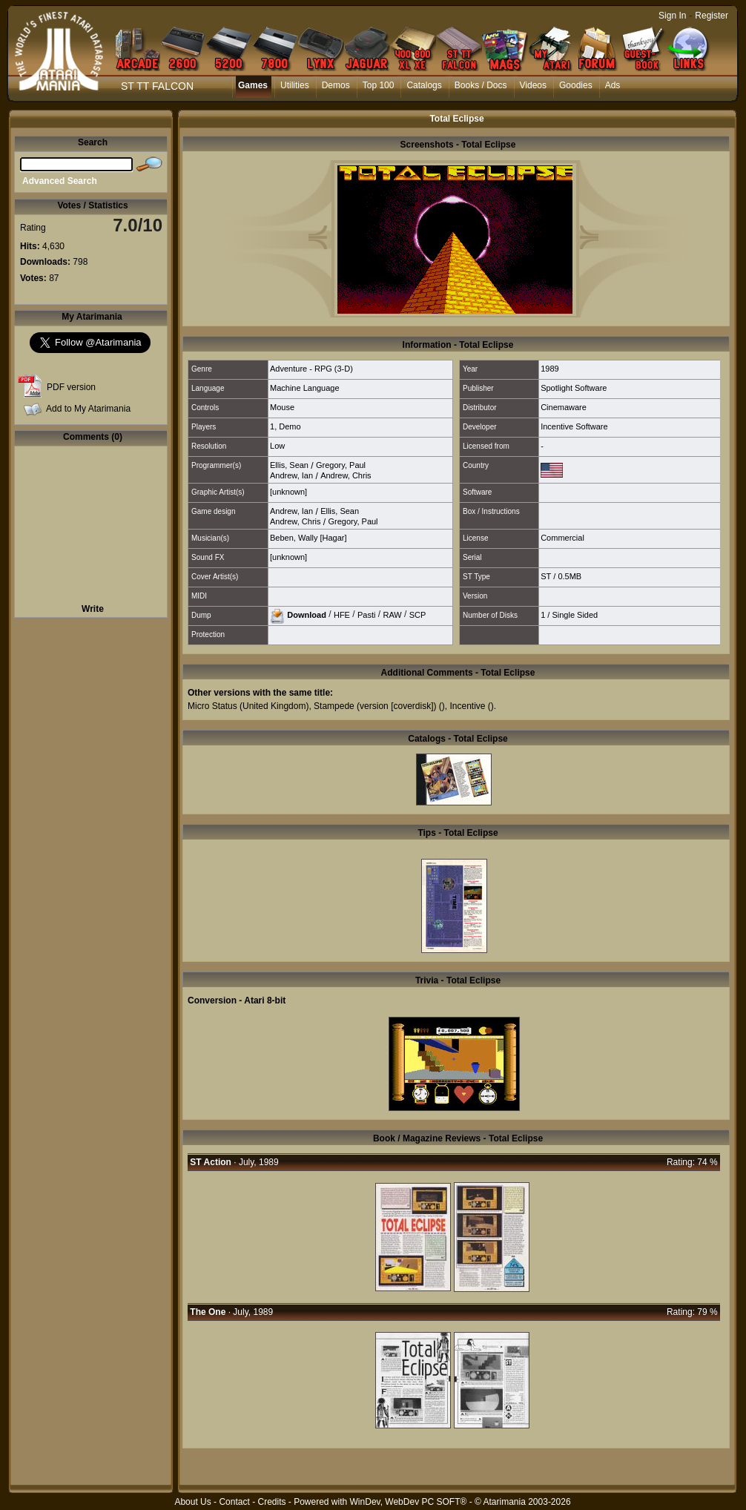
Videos (533, 85)
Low (277, 445)
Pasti (366, 614)
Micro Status (212, 706)
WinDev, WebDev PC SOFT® (408, 1502)
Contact (234, 1502)
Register (711, 15)
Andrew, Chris (345, 475)
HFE (342, 614)
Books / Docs (481, 85)
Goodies (575, 85)
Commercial (562, 537)
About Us (192, 1502)
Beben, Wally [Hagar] (308, 537)
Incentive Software (574, 426)
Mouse (282, 407)
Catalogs (423, 85)
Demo (289, 426)
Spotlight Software (574, 387)
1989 (549, 368)
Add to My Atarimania (88, 408)
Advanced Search (59, 181)
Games (253, 85)
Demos (336, 85)
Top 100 (379, 85)
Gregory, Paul (341, 465)
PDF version (71, 387)
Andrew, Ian (291, 475)
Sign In (672, 15)
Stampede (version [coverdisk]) (375, 706)
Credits (271, 1502)
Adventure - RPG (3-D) (311, 368)
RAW (392, 614)
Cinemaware (564, 407)
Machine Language (305, 387)
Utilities (294, 85)
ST (546, 576)
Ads (613, 85)
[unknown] (288, 491)
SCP (417, 614)
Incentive (467, 706)
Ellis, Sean (289, 465)
